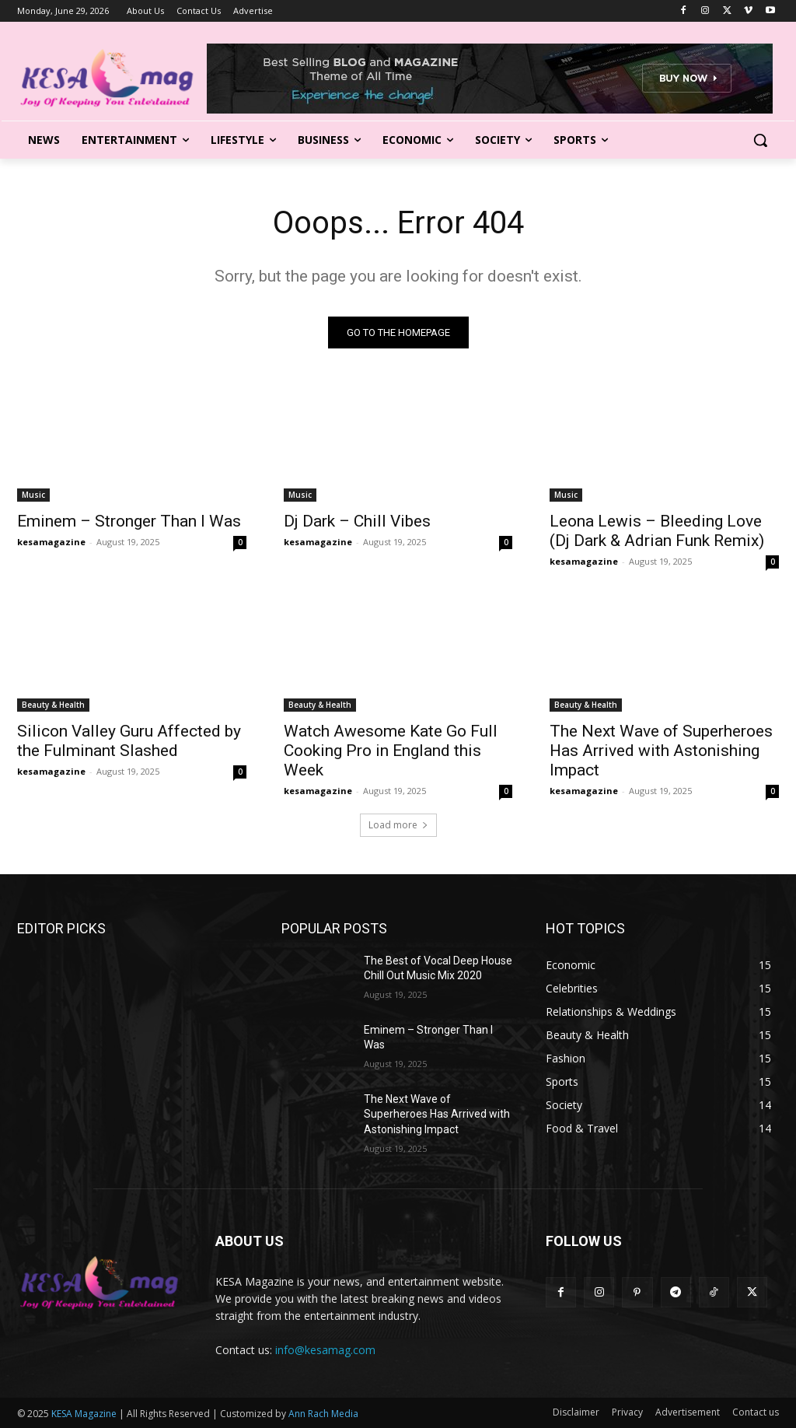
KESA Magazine (84, 1413)
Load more (398, 824)
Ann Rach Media (323, 1413)
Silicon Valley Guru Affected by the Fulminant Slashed (129, 741)
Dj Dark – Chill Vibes (357, 521)
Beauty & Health (53, 704)
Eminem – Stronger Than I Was (129, 521)
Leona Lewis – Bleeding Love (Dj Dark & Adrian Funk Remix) (657, 531)
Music (33, 494)
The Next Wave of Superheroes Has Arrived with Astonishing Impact (661, 750)
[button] (760, 140)
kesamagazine (51, 542)
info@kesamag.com (325, 1349)
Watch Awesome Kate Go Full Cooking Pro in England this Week (391, 750)
